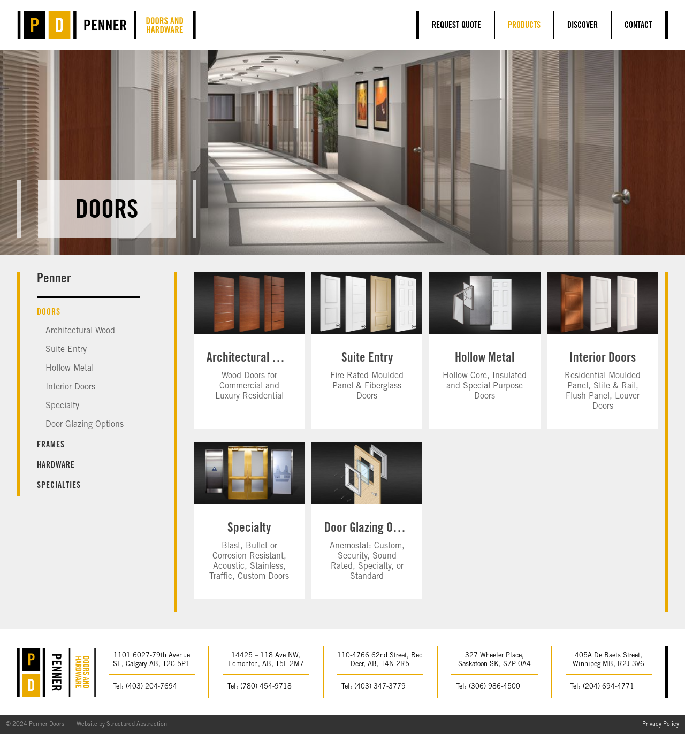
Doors (48, 312)
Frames (51, 445)
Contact (638, 25)
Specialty (62, 406)
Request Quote (456, 25)
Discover (582, 25)
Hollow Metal (69, 368)
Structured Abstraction (136, 725)
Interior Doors (70, 387)
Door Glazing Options (84, 424)
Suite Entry (66, 350)
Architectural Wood (80, 331)
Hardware (56, 465)
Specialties (59, 485)
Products (524, 25)
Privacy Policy (660, 725)
